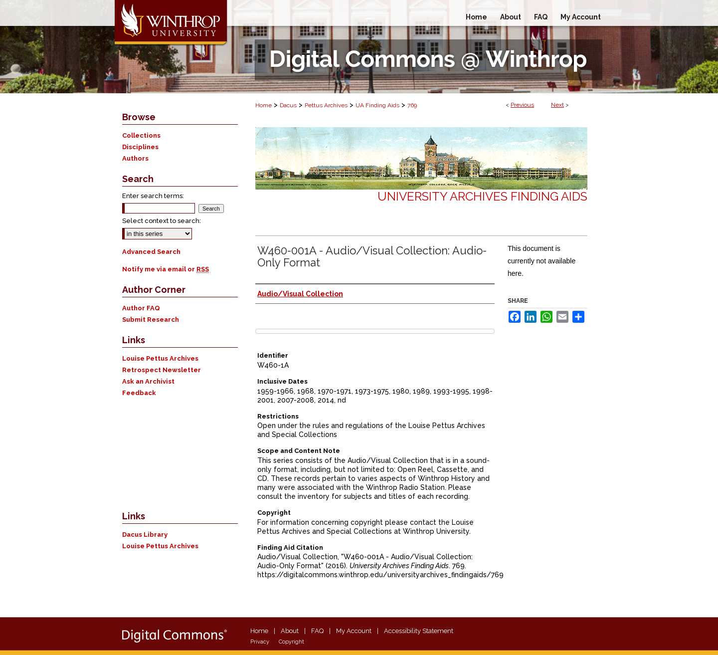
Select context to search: (161, 220)
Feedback (139, 393)
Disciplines (140, 147)
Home (263, 105)
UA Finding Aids (377, 105)
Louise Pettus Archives (160, 358)
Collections (141, 135)
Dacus (288, 105)
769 (412, 105)
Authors (135, 158)
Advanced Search (151, 251)
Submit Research (150, 319)
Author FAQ (141, 308)
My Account (353, 631)
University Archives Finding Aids (482, 196)
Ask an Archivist (148, 381)
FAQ (317, 631)
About (290, 631)
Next (557, 104)
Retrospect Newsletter (161, 370)
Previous (522, 104)
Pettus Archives (326, 105)
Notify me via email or (165, 269)
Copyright (291, 642)
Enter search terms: (153, 196)
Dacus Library (145, 534)
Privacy (259, 642)
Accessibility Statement (418, 631)
